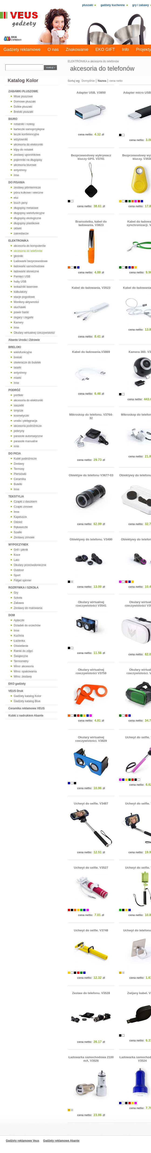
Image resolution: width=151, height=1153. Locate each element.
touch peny (20, 202)
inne (16, 175)
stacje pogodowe (24, 297)
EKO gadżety (17, 683)
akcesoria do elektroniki (28, 144)
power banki (21, 312)
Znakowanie (77, 49)
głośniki (18, 256)
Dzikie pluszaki (23, 106)
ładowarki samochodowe (29, 266)
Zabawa (19, 602)
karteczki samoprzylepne (29, 129)
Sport (17, 575)
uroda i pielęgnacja (25, 420)
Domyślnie (88, 80)
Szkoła (18, 597)
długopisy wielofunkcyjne (29, 213)
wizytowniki (21, 139)
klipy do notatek (23, 149)
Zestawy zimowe (24, 537)
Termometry (21, 661)
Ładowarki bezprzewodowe (31, 261)
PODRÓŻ (14, 390)
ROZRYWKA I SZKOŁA (23, 587)
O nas (53, 49)
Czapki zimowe (23, 506)
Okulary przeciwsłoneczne (30, 565)
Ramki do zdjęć (23, 651)
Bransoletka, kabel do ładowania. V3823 (91, 223)
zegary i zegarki (23, 317)
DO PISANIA (16, 182)
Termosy (19, 468)
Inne (16, 489)
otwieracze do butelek (27, 362)
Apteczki (19, 620)
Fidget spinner (22, 580)
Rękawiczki (21, 527)
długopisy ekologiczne (27, 218)
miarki (17, 377)
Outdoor (19, 570)
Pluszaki (87, 5)
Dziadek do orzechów (27, 625)
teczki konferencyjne (26, 134)
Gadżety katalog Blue (27, 701)
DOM (11, 615)
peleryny (19, 431)
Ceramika (20, 479)
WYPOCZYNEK (18, 544)
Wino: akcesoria (24, 666)
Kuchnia (19, 635)
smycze (18, 410)
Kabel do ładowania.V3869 (91, 352)
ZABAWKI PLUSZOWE (23, 91)
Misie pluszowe (23, 96)
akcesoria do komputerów (30, 245)
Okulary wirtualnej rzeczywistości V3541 (91, 603)
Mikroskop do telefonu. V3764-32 (91, 416)
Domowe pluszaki (25, 101)
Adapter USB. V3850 (91, 92)
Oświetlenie (21, 645)
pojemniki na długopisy (28, 159)
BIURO (12, 119)
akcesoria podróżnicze (27, 425)
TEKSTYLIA (16, 496)
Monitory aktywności (26, 302)
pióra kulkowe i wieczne (28, 192)
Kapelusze (20, 517)
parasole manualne (26, 441)
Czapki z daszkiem (25, 501)
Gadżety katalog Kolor (27, 696)
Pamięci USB (22, 276)
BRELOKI (14, 347)
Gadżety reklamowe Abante (61, 1140)
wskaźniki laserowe (26, 286)
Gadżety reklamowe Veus (22, 1140)
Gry (16, 592)
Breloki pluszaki (23, 111)
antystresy (20, 170)
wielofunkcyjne (23, 352)
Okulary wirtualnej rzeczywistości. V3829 (91, 739)
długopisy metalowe (26, 208)
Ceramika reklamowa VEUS (26, 708)
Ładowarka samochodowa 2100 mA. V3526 (91, 1058)
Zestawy (19, 463)
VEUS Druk (15, 691)
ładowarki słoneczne (26, 271)
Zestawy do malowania (28, 608)
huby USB (20, 281)
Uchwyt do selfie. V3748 (91, 930)
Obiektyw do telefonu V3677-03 (91, 475)
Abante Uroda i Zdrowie (24, 340)
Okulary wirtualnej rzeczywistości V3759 (91, 671)
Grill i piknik (21, 549)
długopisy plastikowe (26, 223)
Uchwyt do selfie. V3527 (91, 867)
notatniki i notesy (24, 124)
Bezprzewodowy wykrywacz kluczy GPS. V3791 (91, 157)
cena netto (115, 80)
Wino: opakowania (25, 671)
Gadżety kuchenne (112, 5)
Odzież (18, 522)
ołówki (17, 228)
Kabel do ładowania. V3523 (91, 287)
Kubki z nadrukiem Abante (25, 715)
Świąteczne (21, 656)
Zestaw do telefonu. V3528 (91, 993)
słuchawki (20, 307)
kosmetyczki (21, 415)
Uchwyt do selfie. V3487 (91, 803)
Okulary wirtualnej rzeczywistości (34, 332)
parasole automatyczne (28, 436)
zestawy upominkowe (27, 154)
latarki (17, 367)
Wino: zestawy (23, 676)
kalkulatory (20, 291)
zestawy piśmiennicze (27, 187)
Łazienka (19, 640)
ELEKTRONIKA (18, 240)
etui (16, 197)
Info (125, 49)
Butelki (18, 484)
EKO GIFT (105, 49)
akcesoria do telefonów (28, 251)
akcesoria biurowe (25, 165)
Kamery (18, 322)
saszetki (19, 405)
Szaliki (18, 532)
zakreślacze (21, 233)
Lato (16, 560)
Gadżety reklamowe (22, 49)
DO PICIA (14, 453)
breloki (18, 357)
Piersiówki (20, 474)
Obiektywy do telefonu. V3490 (91, 539)
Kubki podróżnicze (25, 458)
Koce (17, 554)
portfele (18, 395)
